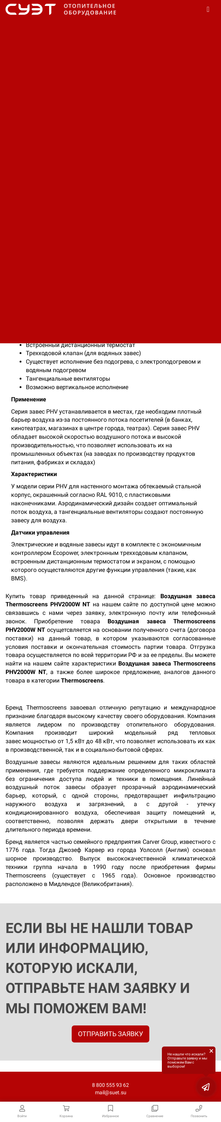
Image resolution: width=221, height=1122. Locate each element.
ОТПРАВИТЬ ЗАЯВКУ (110, 1034)
